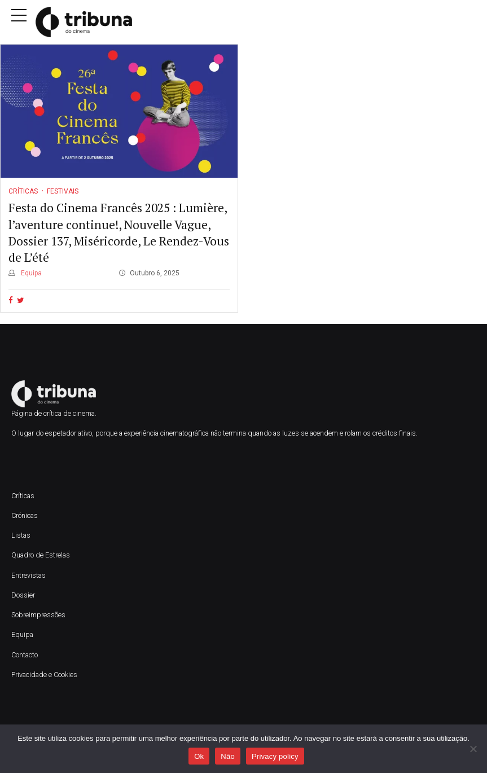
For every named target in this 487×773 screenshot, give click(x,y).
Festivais (62, 191)
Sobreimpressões (38, 615)
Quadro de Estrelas (40, 555)
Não (228, 756)
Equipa (30, 273)
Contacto (24, 655)
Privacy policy (275, 756)
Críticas (23, 191)
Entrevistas (28, 575)
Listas (20, 535)
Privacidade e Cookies (44, 674)
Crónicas (24, 515)
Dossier (23, 595)
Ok (199, 756)
